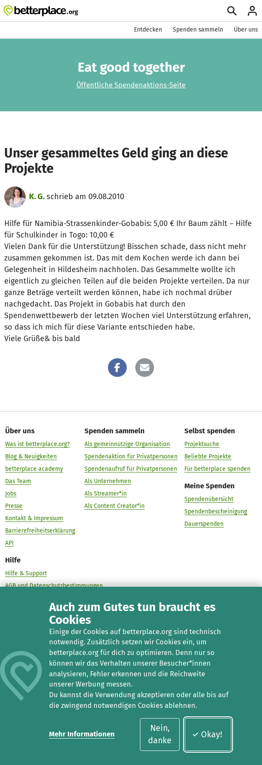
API (9, 543)
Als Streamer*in (105, 493)
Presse (14, 506)
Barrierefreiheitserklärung (40, 530)
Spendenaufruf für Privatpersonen (130, 468)
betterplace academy (34, 468)
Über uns (246, 29)
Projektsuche (201, 444)
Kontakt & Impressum (34, 518)
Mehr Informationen (82, 734)
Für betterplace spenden (217, 468)
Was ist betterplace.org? (37, 444)
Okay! (207, 734)
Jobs (10, 493)
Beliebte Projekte (207, 456)
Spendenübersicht (208, 498)
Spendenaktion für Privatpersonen (131, 456)
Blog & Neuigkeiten (31, 456)
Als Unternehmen (107, 481)
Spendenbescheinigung (215, 511)
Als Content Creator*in (114, 506)
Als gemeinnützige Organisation (127, 444)
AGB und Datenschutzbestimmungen (54, 585)
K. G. (36, 196)
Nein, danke (160, 734)
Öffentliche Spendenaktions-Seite (131, 85)
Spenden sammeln (198, 29)
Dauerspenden (204, 523)
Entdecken (148, 29)
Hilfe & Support (26, 573)
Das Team (18, 481)
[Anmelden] (252, 11)
